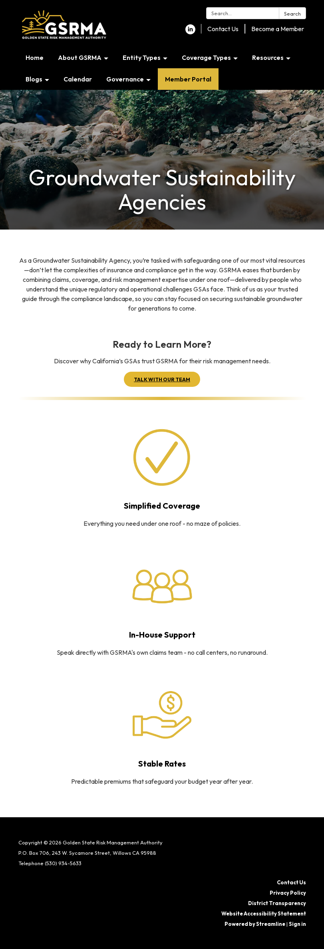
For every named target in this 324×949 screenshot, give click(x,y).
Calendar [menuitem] (78, 79)
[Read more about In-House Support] (162, 604)
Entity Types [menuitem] (142, 57)
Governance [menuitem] (125, 79)
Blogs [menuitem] (34, 79)
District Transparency (277, 903)
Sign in (297, 924)
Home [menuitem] (35, 57)
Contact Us (223, 29)
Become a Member (277, 29)
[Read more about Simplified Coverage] (162, 475)
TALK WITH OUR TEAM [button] (162, 379)
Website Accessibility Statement (263, 913)
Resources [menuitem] (268, 57)
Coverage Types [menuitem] (206, 57)
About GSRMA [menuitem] (79, 57)
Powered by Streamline (255, 924)
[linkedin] (190, 32)
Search (292, 13)
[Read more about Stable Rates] (162, 733)
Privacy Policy (288, 893)
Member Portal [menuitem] (188, 79)
